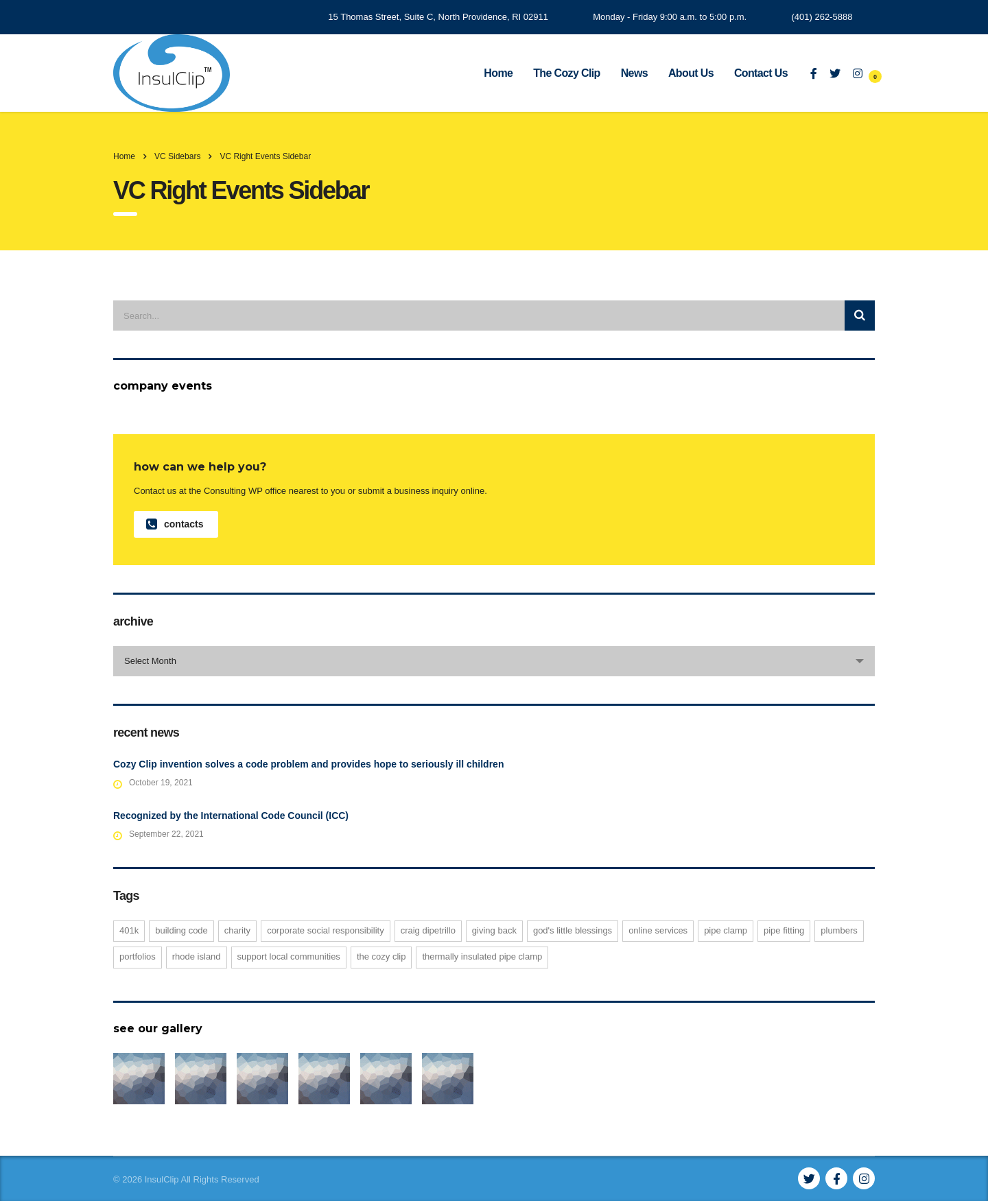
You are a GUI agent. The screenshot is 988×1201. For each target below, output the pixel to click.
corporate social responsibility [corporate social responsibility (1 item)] (325, 930)
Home (498, 73)
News (634, 73)
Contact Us (761, 73)
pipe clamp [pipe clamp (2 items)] (725, 930)
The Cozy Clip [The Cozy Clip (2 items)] (381, 956)
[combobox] (494, 661)
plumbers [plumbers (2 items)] (839, 930)
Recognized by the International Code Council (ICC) (231, 815)
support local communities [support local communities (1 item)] (288, 956)
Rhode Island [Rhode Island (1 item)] (196, 956)
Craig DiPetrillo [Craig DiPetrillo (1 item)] (428, 930)
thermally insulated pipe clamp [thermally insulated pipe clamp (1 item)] (482, 956)
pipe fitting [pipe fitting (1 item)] (784, 930)
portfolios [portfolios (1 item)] (137, 956)
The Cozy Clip (566, 73)
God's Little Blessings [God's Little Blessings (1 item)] (572, 930)
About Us (691, 73)
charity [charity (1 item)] (237, 930)
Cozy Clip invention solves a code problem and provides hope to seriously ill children (308, 764)
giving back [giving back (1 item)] (494, 930)
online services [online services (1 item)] (657, 930)
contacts (175, 524)
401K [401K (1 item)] (129, 930)
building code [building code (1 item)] (181, 930)
